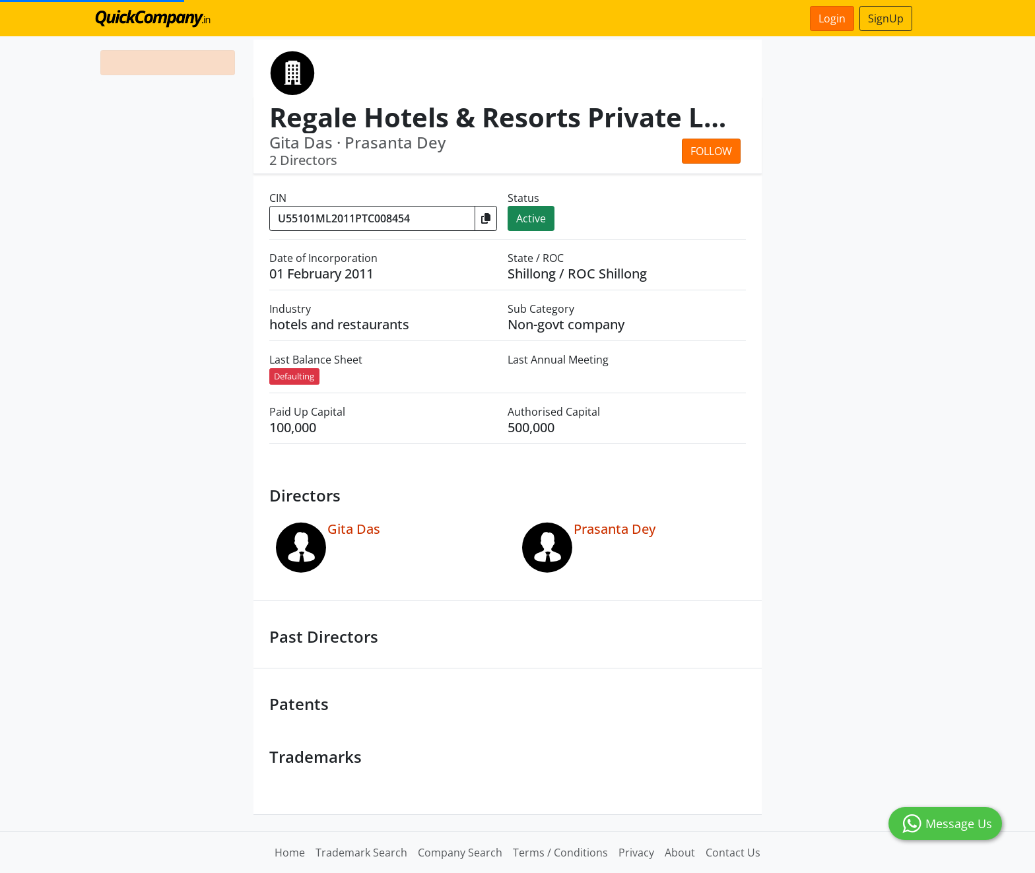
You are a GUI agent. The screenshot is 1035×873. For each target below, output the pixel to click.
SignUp (886, 18)
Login (832, 18)
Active (531, 218)
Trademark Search (361, 852)
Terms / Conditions (560, 852)
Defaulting (294, 376)
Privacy (636, 852)
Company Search (460, 852)
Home (290, 852)
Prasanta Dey (614, 529)
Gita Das (353, 529)
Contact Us (733, 852)
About (680, 852)
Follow (711, 151)
